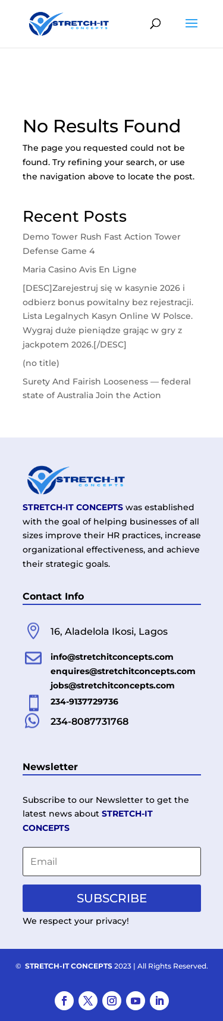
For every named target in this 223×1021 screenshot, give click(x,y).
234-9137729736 (84, 701)
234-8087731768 (89, 721)
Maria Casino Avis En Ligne (80, 269)
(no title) (41, 363)
